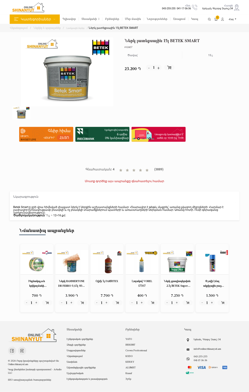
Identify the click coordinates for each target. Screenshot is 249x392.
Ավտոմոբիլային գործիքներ (81, 367)
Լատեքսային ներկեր (79, 28)
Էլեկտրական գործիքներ (80, 339)
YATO (128, 339)
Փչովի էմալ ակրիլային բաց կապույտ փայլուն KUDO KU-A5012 (212, 284)
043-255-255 (168, 8)
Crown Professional (135, 350)
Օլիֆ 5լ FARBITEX (107, 281)
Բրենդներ (112, 19)
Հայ (231, 19)
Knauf (128, 373)
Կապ (194, 19)
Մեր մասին (133, 19)
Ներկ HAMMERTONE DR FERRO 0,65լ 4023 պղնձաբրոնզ (71, 284)
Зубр (128, 378)
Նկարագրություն (25, 196)
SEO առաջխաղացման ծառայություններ (29, 379)
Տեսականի (91, 19)
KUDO (129, 356)
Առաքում (179, 19)
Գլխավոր (69, 19)
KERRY (129, 361)
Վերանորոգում (19, 28)
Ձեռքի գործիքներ (76, 344)
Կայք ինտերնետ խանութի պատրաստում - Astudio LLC (35, 371)
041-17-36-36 (183, 8)
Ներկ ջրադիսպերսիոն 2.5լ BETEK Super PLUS (177, 284)
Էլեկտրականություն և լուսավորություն (87, 378)
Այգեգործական (75, 373)
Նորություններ (157, 19)
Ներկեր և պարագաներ (47, 28)
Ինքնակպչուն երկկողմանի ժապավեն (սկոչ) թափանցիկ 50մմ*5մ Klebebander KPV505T (37, 284)
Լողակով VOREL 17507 (142, 284)
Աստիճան (72, 361)
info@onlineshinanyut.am (206, 349)
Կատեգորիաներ (34, 19)
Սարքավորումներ (76, 350)
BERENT (130, 344)
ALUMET (130, 367)
